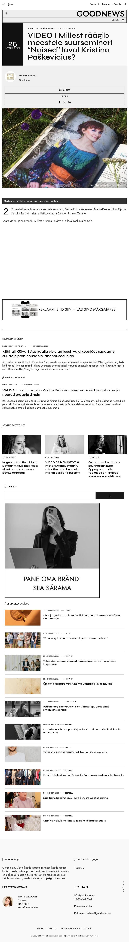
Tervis (69, 610)
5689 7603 (23, 904)
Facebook (94, 4)
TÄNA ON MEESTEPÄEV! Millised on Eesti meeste (75, 752)
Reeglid (52, 928)
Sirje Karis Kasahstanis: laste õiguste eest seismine (75, 797)
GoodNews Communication (87, 935)
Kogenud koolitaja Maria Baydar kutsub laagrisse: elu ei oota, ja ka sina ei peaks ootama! (20, 467)
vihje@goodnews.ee (54, 878)
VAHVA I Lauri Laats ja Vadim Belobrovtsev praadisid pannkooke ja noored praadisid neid (61, 392)
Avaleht (40, 928)
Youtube (117, 4)
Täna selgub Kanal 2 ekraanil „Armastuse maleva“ (75, 638)
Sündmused (48, 28)
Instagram (106, 4)
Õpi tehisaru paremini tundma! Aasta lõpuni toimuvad (77, 683)
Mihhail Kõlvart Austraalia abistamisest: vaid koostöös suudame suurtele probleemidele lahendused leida (58, 353)
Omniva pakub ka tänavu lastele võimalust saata (74, 820)
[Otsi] (110, 495)
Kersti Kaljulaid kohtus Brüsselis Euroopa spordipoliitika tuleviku (83, 774)
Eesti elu (70, 656)
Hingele (38, 28)
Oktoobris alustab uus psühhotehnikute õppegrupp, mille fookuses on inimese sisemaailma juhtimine (104, 469)
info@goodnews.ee (84, 895)
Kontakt (88, 928)
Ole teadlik (71, 701)
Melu (68, 633)
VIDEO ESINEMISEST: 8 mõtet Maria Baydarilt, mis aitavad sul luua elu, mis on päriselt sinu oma (62, 467)
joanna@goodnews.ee (28, 907)
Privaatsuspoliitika (83, 906)
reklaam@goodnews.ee (98, 913)
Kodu (30, 28)
